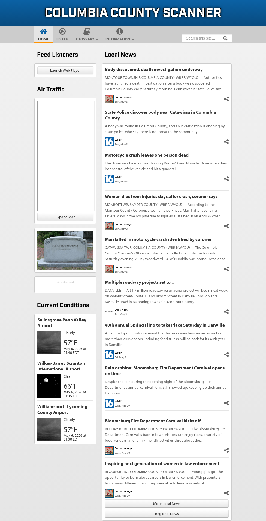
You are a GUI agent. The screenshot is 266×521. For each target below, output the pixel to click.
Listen (62, 39)
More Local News (166, 503)
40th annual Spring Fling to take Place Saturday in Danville (165, 325)
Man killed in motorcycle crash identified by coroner (158, 239)
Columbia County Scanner (133, 13)
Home (43, 39)
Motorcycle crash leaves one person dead (147, 155)
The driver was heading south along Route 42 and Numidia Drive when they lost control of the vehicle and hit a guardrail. (166, 166)
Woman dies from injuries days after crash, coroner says (161, 196)
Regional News (167, 513)
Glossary (87, 39)
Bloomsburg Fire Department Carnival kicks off (153, 420)
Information (119, 39)
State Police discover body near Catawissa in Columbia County (160, 115)
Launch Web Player (65, 70)
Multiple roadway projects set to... (139, 282)
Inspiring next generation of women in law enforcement (162, 463)
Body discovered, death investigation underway (154, 69)
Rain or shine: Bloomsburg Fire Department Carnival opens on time (165, 370)
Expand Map (65, 216)
